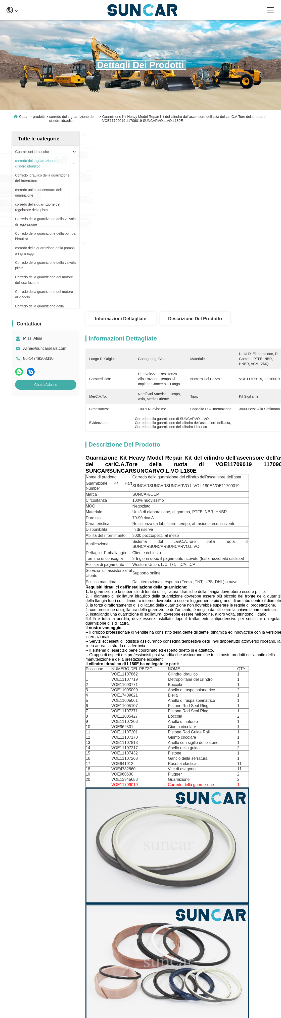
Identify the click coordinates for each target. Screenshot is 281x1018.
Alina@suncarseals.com (44, 348)
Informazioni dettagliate (120, 318)
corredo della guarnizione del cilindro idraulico (72, 119)
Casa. (23, 117)
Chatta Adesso (45, 385)
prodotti (39, 117)
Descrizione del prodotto (195, 318)
